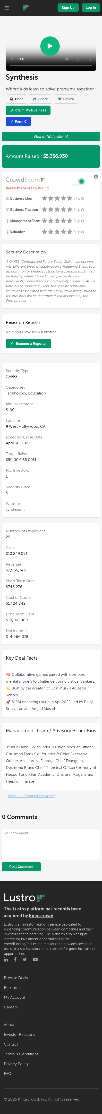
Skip (79, 198)
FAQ (7, 1073)
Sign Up (68, 8)
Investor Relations (19, 1034)
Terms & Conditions (21, 1054)
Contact (11, 1044)
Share (40, 99)
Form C (18, 121)
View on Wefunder (51, 137)
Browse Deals (16, 978)
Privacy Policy (16, 1064)
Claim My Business (28, 110)
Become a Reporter (28, 344)
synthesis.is (15, 509)
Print (16, 99)
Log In (91, 8)
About (9, 1025)
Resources (13, 987)
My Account (14, 997)
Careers (11, 1007)
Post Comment (21, 867)
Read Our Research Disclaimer (31, 796)
